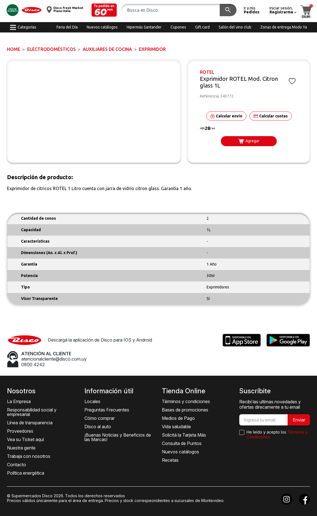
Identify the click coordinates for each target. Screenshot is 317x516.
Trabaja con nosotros (28, 456)
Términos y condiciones (186, 401)
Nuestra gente (21, 448)
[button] (104, 10)
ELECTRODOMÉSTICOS (51, 49)
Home (13, 49)
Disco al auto (97, 426)
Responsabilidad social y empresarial (31, 412)
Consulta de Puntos (182, 443)
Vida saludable (176, 426)
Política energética (25, 473)
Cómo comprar (99, 418)
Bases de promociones (185, 410)
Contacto (16, 464)
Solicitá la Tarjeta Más (184, 435)
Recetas (170, 460)
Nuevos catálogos (180, 451)
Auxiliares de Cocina (107, 49)
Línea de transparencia (30, 422)
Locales (92, 401)
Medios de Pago (178, 418)
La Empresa (19, 401)
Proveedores (20, 431)
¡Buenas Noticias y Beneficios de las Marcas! (117, 437)
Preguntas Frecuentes (106, 410)
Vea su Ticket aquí (25, 439)
